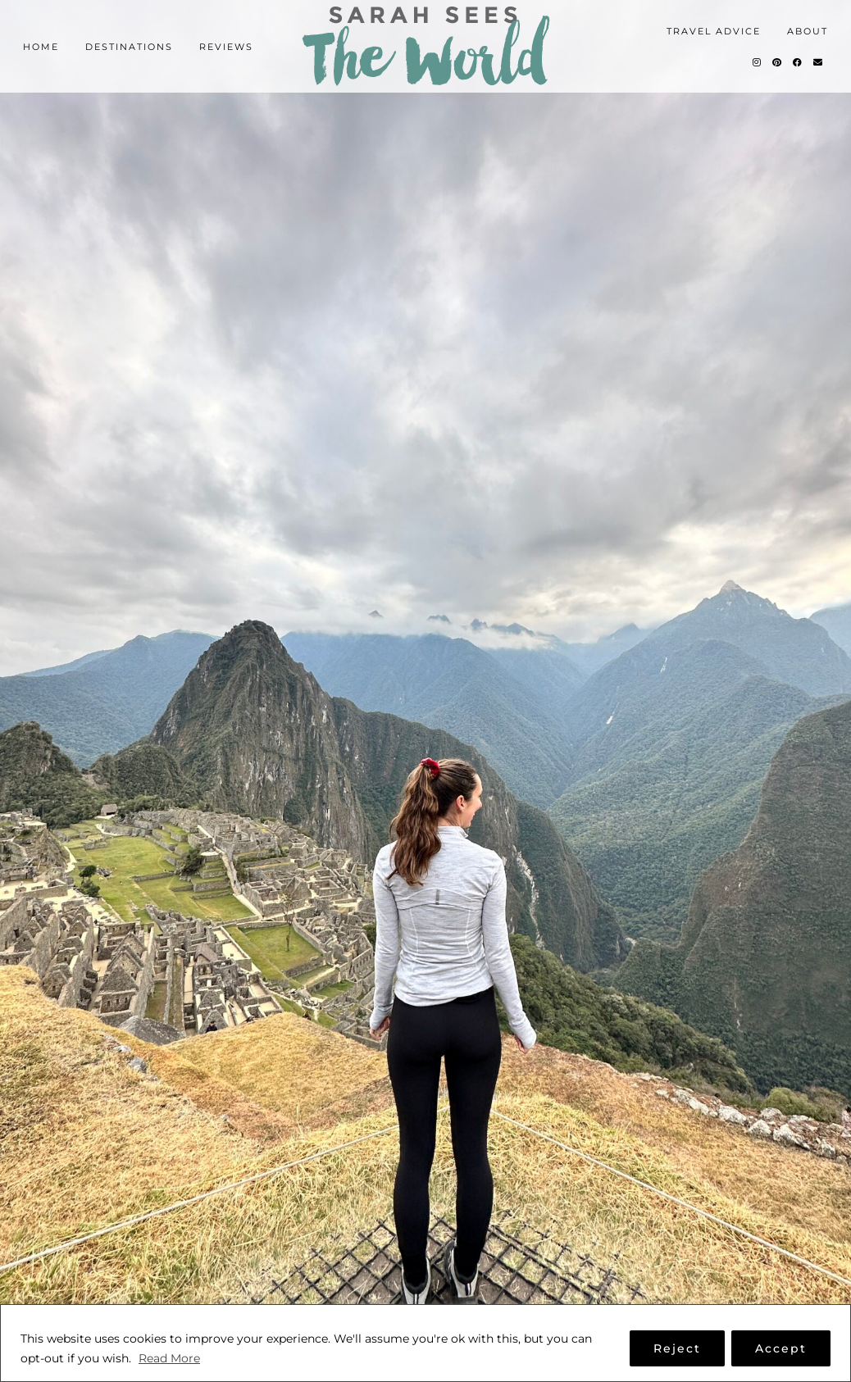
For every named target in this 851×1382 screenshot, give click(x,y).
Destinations (129, 46)
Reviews (226, 46)
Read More (169, 1358)
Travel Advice (714, 31)
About (807, 31)
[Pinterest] (777, 62)
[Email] (818, 62)
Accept (781, 1348)
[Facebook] (798, 62)
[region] (425, 1343)
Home (41, 46)
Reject (677, 1348)
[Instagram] (757, 62)
